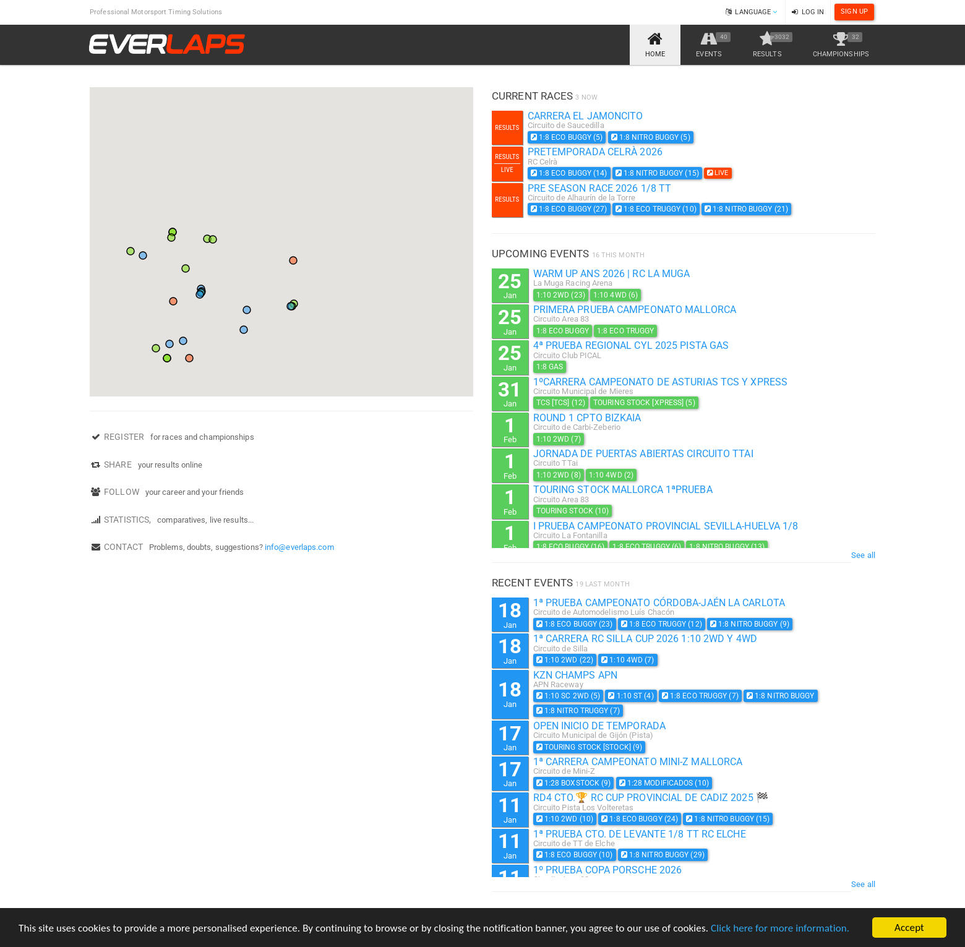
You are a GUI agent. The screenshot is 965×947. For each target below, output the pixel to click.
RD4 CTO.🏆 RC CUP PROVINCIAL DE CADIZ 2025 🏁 (650, 797)
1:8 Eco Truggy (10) (656, 209)
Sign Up (854, 11)
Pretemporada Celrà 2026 (595, 152)
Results (507, 128)
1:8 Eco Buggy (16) (570, 546)
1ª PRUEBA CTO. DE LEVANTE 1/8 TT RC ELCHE (639, 834)
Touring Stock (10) (572, 511)
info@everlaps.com (299, 547)
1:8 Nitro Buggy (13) (727, 546)
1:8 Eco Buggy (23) (574, 624)
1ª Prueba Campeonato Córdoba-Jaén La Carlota (659, 603)
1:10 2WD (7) (558, 439)
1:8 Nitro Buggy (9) (749, 624)
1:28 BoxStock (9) (573, 783)
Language (751, 12)
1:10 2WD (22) (565, 660)
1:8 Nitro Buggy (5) (650, 137)
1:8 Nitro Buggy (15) (657, 173)
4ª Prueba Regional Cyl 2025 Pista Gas (631, 345)
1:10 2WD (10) (565, 819)
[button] (173, 301)
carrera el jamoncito (585, 116)
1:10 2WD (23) (560, 295)
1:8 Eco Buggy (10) (574, 855)
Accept (909, 927)
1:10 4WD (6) (615, 295)
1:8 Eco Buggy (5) (567, 137)
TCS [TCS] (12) (560, 402)
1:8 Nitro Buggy (781, 696)
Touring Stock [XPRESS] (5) (644, 402)
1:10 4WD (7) (627, 660)
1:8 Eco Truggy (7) (700, 696)
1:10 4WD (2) (611, 475)
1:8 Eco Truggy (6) (646, 546)
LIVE (718, 173)
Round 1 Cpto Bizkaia (587, 418)
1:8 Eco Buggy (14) (569, 173)
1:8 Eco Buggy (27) (569, 209)
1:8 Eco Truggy (625, 331)
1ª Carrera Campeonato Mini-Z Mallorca (638, 762)
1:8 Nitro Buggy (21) (746, 209)
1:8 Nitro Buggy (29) (663, 855)
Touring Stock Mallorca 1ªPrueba (623, 489)
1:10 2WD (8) (558, 475)
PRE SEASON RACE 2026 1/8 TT (600, 188)
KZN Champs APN (575, 675)
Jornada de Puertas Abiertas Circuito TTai (643, 454)
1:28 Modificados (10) (664, 783)
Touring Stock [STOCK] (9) (589, 747)
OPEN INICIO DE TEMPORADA (599, 726)
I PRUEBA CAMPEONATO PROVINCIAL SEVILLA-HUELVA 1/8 (666, 526)
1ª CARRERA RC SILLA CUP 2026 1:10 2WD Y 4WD (645, 639)
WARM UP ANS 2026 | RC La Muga (611, 274)
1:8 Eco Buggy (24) (639, 819)
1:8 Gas (550, 366)
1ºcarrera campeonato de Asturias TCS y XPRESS (660, 382)
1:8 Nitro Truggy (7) (578, 710)
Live (507, 170)
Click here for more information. (780, 928)
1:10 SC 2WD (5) (568, 696)
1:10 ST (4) (630, 696)
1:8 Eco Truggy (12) (661, 624)
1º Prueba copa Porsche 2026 (607, 870)
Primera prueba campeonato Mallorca (634, 309)
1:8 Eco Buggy (562, 331)
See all (863, 555)
